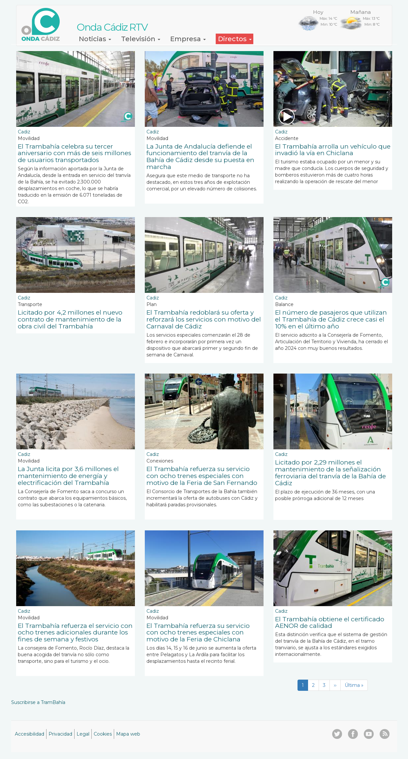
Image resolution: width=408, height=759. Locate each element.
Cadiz (24, 132)
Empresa (188, 39)
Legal (83, 734)
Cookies (103, 734)
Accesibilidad (29, 734)
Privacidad (60, 734)
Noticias (95, 39)
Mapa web (128, 734)
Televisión (140, 39)
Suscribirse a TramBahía (38, 702)
